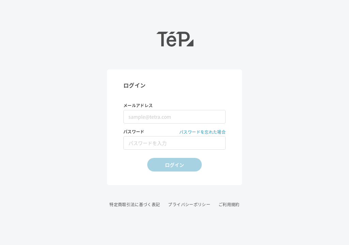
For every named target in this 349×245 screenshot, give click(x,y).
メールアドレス (138, 106)
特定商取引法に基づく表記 (134, 204)
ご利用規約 (229, 204)
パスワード (134, 132)
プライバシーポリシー (189, 204)
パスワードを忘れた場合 (202, 132)
